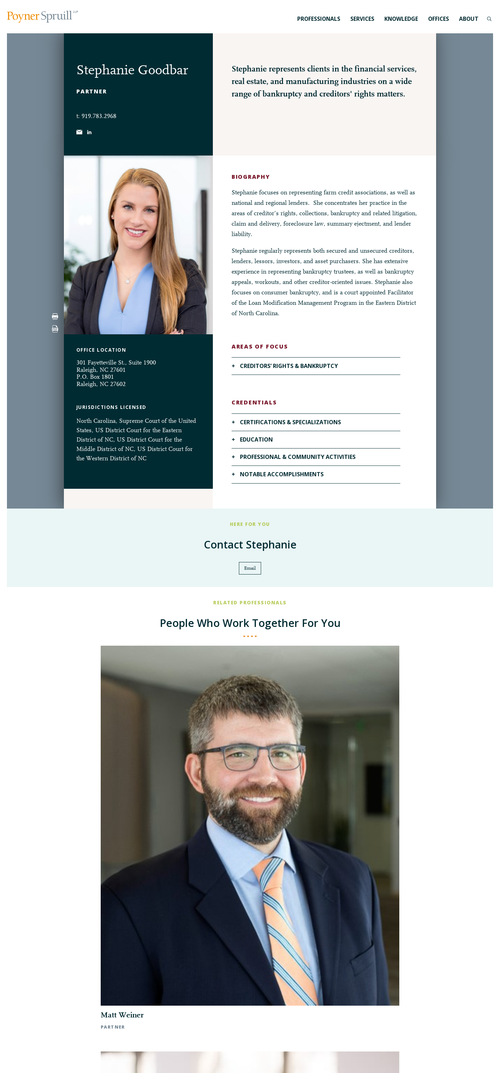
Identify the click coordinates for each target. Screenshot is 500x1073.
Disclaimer (302, 1059)
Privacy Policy (271, 1059)
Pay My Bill (329, 1059)
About (468, 19)
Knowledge (401, 19)
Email (250, 569)
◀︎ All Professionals (250, 834)
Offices (438, 19)
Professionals (318, 19)
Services (362, 19)
